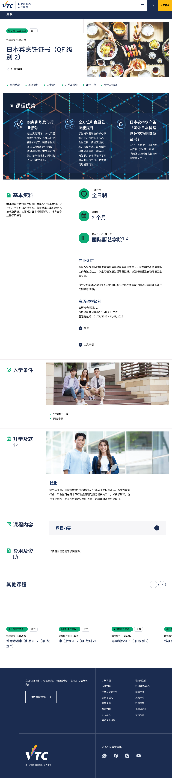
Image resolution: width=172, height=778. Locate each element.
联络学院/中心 (142, 686)
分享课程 (14, 69)
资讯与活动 (107, 697)
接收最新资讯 (41, 696)
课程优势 (13, 84)
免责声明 (139, 697)
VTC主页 (106, 714)
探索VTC (106, 709)
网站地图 (139, 692)
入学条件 (50, 84)
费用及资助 (108, 84)
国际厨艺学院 (67, 551)
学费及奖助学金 (109, 692)
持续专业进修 (108, 720)
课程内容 (89, 84)
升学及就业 (69, 84)
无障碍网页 (140, 709)
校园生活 (106, 703)
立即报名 (165, 5)
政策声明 (139, 703)
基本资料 (32, 84)
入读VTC (106, 686)
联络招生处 (140, 680)
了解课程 (106, 680)
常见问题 (139, 714)
